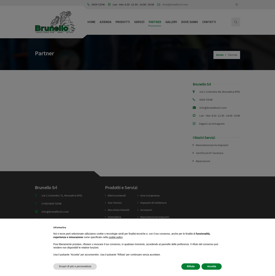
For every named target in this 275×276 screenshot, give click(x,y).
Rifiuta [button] (191, 266)
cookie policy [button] (115, 237)
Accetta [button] (211, 266)
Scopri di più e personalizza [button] (75, 266)
